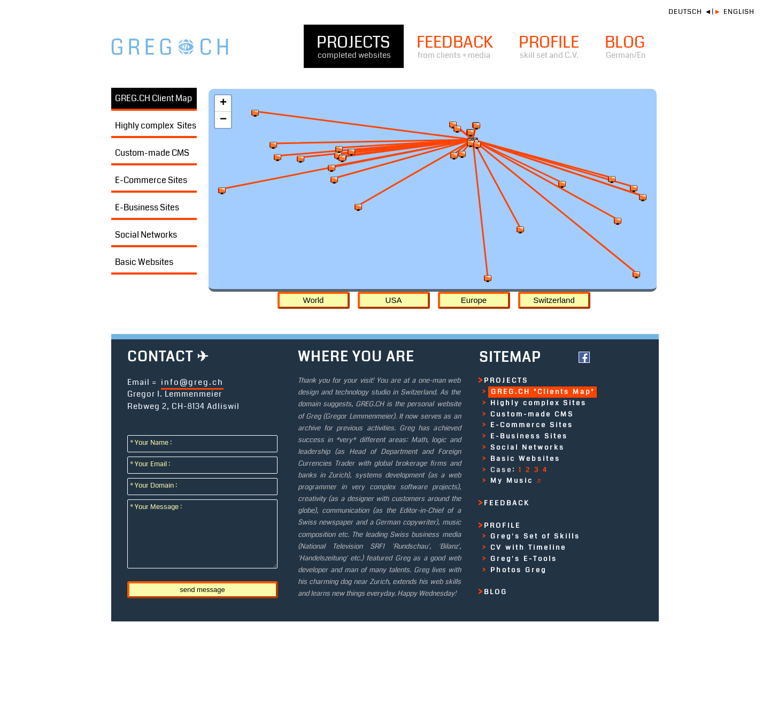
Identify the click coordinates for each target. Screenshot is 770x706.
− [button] (223, 120)
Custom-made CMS (152, 153)
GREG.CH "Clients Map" (543, 392)
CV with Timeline (528, 547)
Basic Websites (144, 262)
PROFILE (549, 46)
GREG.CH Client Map (153, 98)
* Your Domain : (156, 485)
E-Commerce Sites (151, 180)
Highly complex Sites (155, 125)
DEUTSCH (685, 12)
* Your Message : (158, 507)
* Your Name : (153, 442)
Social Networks (146, 235)
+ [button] (223, 103)
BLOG (625, 46)
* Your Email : (152, 464)
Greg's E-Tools (523, 559)
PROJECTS (354, 46)
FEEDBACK (455, 46)
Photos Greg (518, 570)
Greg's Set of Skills (535, 536)
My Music (516, 480)
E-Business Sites (147, 207)
